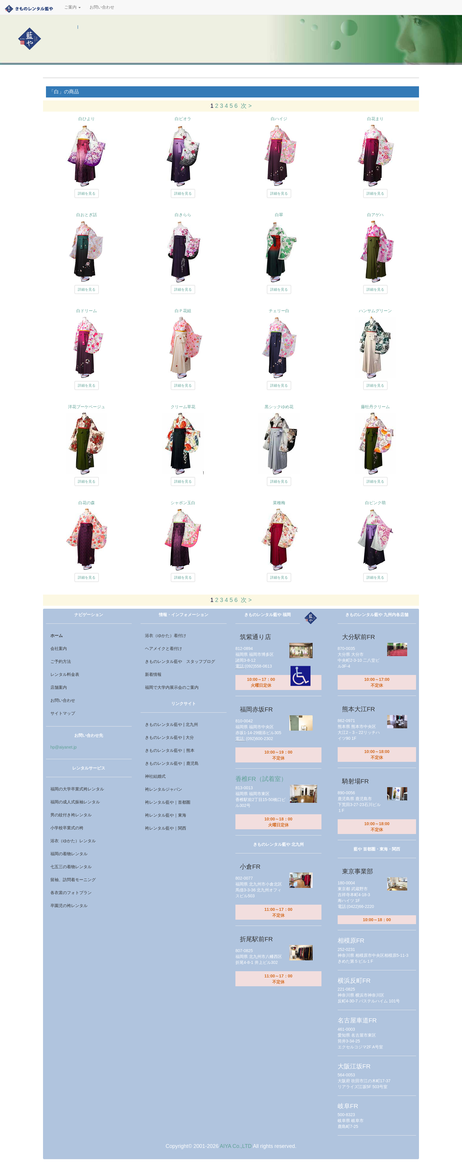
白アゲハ (375, 214)
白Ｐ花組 (183, 310)
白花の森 (86, 502)
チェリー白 (279, 310)
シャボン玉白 (183, 502)
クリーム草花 (183, 406)
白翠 (279, 214)
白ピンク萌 (375, 502)
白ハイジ (279, 118)
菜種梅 (279, 502)
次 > (246, 105)
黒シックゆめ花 (279, 406)
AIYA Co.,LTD (236, 1146)
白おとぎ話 (86, 214)
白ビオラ (183, 118)
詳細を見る (86, 193)
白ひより (86, 118)
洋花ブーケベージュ (86, 406)
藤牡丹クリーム (375, 406)
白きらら (183, 214)
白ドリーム (86, 310)
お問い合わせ (102, 7)
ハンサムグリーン (375, 310)
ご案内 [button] (72, 7)
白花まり (375, 118)
